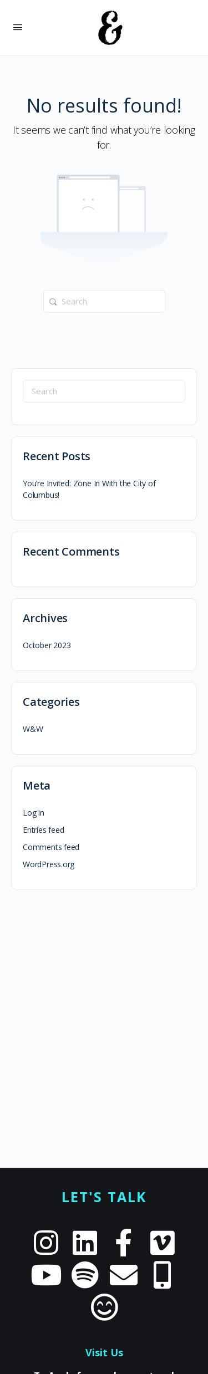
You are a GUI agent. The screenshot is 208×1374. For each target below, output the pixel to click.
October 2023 (46, 645)
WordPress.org (48, 864)
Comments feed (51, 847)
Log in (33, 812)
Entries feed (43, 830)
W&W (33, 729)
